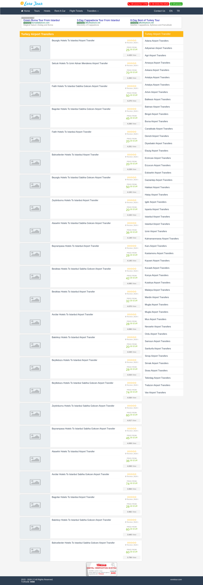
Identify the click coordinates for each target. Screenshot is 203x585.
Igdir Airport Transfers (155, 202)
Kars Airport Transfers (156, 246)
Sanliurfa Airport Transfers (158, 348)
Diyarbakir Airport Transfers (158, 143)
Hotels (47, 11)
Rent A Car (60, 11)
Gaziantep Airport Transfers (158, 180)
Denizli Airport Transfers (157, 136)
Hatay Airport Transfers (156, 194)
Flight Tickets (76, 11)
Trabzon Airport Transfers (157, 385)
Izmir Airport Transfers (156, 231)
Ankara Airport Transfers (157, 70)
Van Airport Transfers (155, 392)
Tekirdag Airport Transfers (158, 378)
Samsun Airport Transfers (157, 341)
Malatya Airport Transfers (157, 290)
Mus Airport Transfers (155, 319)
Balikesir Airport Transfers (158, 99)
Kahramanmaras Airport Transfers (162, 238)
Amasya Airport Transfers (157, 63)
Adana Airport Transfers (157, 41)
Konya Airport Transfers (156, 275)
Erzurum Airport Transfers (158, 165)
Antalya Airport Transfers (157, 77)
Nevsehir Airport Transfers (158, 326)
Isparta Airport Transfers (157, 209)
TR (178, 11)
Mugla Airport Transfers (156, 304)
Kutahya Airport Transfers (157, 282)
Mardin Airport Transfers (157, 297)
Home (25, 11)
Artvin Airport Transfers (156, 92)
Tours (37, 11)
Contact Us (159, 11)
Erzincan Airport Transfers (158, 158)
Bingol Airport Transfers (156, 114)
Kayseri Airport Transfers (157, 260)
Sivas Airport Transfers (156, 370)
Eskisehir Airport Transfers (158, 173)
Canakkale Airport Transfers (159, 129)
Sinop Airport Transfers (156, 356)
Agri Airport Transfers (155, 55)
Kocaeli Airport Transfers (157, 268)
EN (170, 11)
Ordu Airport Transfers (156, 334)
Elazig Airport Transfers (156, 151)
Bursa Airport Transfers (156, 121)
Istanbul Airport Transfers (157, 216)
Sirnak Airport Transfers (156, 363)
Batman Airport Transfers (157, 107)
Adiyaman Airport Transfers (158, 48)
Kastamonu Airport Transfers (159, 253)
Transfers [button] (92, 11)
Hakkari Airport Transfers (157, 187)
